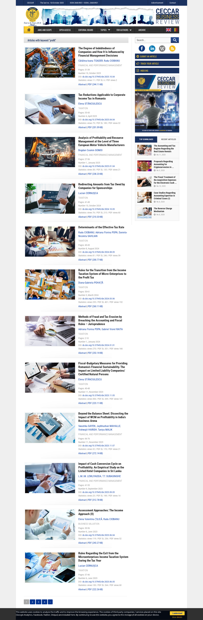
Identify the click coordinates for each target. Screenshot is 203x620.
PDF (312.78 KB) (95, 500)
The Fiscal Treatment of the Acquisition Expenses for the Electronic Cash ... (165, 180)
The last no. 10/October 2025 (52, 3)
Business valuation (88, 523)
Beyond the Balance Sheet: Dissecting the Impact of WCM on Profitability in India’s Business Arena (103, 417)
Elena (90, 103)
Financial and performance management (100, 65)
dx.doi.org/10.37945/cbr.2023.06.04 (98, 535)
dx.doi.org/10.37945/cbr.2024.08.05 (98, 252)
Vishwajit (87, 429)
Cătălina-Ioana (90, 60)
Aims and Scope (45, 30)
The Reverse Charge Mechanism (163, 210)
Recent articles (168, 139)
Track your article (148, 63)
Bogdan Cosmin (90, 150)
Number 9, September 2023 (90, 488)
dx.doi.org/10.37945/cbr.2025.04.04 (98, 119)
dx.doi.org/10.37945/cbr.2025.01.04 (98, 166)
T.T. (111, 476)
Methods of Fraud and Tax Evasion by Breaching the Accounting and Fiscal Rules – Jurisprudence (100, 320)
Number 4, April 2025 (87, 116)
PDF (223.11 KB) (95, 403)
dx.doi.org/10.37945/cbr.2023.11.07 (98, 445)
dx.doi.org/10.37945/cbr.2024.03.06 (98, 298)
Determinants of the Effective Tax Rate (101, 227)
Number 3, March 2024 (88, 295)
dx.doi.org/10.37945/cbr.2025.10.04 (98, 76)
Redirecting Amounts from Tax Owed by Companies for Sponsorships (101, 186)
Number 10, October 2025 (89, 73)
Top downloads (146, 139)
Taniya (105, 429)
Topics (105, 30)
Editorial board (85, 30)
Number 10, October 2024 (89, 205)
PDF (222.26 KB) (95, 589)
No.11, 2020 (160, 155)
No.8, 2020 (159, 202)
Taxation (83, 108)
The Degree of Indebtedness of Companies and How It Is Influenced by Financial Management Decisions (101, 51)
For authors (124, 30)
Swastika (86, 426)
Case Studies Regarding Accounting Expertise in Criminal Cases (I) (164, 196)
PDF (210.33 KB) (95, 216)
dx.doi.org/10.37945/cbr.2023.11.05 (98, 395)
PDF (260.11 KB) (95, 306)
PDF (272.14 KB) (95, 453)
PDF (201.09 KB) (95, 127)
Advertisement (157, 3)
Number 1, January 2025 (89, 162)
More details (177, 617)
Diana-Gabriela (90, 282)
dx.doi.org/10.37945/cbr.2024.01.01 (98, 345)
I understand (177, 613)
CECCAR (30, 3)
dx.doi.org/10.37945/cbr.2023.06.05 (98, 581)
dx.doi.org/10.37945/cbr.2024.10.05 (98, 209)
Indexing (142, 70)
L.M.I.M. (89, 476)
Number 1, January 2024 (89, 341)
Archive (142, 30)
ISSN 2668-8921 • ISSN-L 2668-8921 (84, 3)
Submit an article (147, 56)
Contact (173, 3)
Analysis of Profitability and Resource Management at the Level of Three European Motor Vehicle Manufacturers (101, 141)
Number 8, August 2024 (88, 248)
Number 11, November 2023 (90, 392)
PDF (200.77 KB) (95, 259)
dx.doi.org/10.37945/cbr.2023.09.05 (98, 492)
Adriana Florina (106, 232)
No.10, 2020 (160, 186)
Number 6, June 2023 (87, 531)
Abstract (82, 84)
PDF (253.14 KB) (95, 353)
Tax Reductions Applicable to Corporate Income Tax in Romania (101, 96)
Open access (65, 30)
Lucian (88, 193)
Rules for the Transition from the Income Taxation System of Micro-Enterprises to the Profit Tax (102, 273)
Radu (112, 60)
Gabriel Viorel (112, 329)
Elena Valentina (90, 519)
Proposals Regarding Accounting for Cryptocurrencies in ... (164, 164)
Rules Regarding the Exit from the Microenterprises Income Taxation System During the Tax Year (103, 556)
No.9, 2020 (159, 170)
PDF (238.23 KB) (95, 174)
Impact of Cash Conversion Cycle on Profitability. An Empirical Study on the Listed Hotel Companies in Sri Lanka (101, 467)
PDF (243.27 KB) (95, 542)
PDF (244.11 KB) (95, 84)
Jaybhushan (108, 426)
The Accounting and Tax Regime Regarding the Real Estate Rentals (164, 148)
